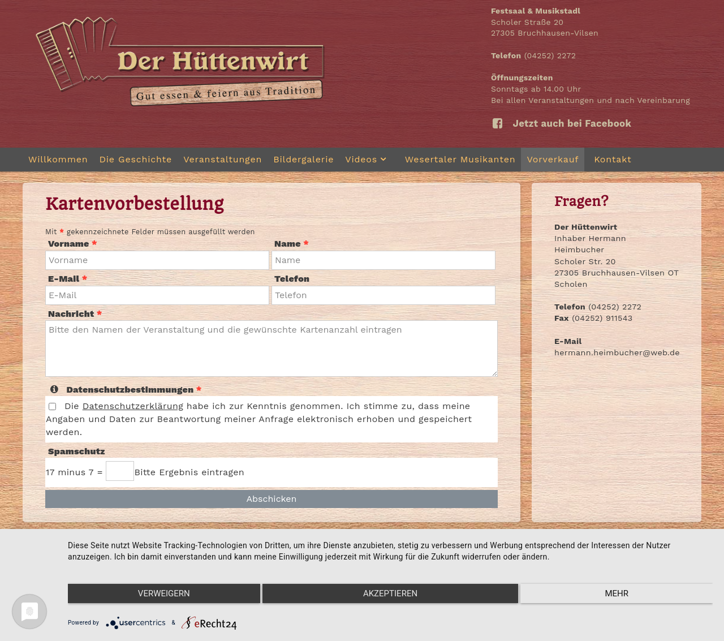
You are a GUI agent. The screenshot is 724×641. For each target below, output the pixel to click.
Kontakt (612, 159)
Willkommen (58, 159)
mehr (616, 593)
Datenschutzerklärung (133, 406)
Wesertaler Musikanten (460, 159)
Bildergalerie (303, 159)
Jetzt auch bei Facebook (561, 123)
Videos (369, 159)
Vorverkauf (553, 159)
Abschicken (271, 498)
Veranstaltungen (222, 159)
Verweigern (164, 593)
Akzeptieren (390, 593)
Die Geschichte (135, 159)
